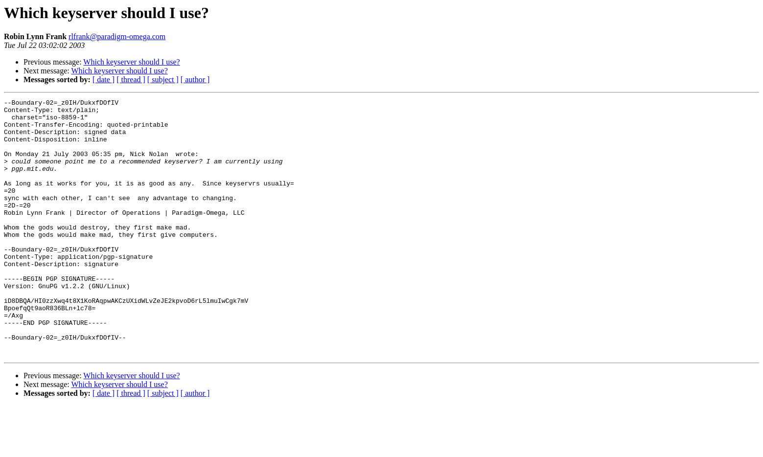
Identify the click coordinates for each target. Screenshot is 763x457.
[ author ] (195, 79)
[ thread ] (130, 79)
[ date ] (103, 79)
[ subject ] (163, 79)
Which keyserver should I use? (131, 62)
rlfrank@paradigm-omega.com (117, 36)
